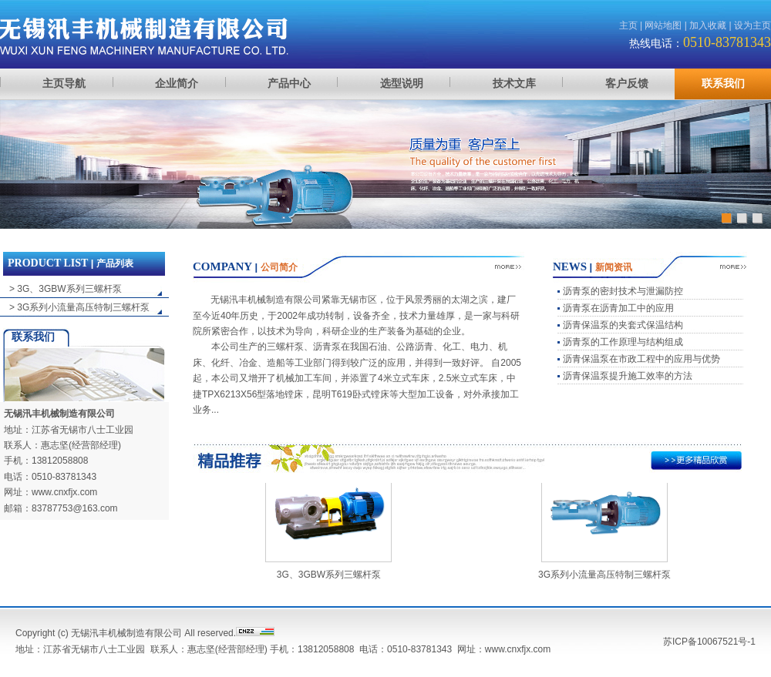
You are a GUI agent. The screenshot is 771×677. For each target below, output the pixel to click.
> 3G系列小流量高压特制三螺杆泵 (79, 307)
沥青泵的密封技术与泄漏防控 (623, 291)
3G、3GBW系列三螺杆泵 (329, 576)
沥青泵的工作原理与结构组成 (623, 342)
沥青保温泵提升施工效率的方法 (627, 375)
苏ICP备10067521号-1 (709, 641)
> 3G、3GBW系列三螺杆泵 (65, 288)
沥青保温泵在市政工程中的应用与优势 (641, 359)
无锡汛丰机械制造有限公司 (59, 413)
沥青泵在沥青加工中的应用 (618, 308)
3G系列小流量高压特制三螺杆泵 (604, 576)
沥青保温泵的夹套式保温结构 (623, 325)
